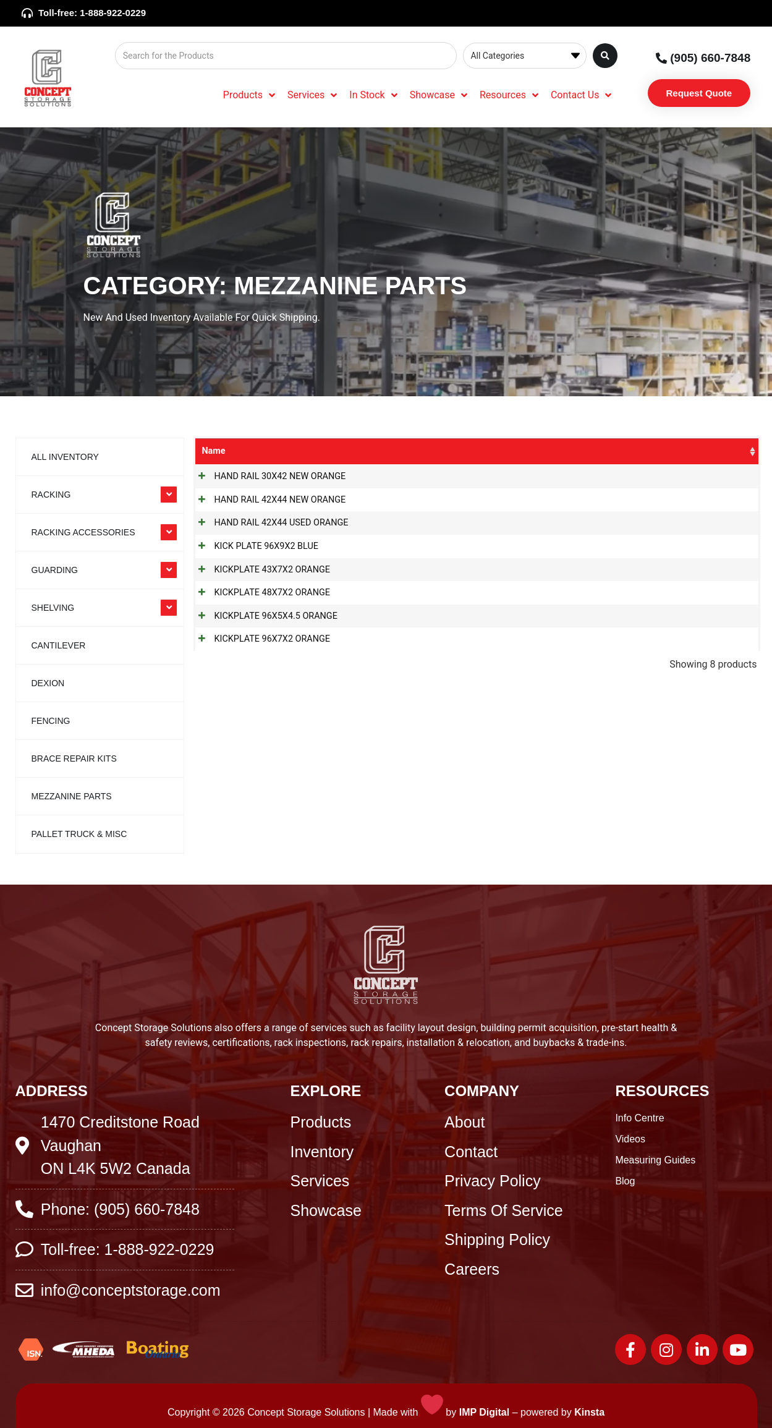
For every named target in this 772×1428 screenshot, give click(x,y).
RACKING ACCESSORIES (83, 532)
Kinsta (589, 1412)
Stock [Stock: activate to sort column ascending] (712, 451)
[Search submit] (605, 55)
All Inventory (65, 457)
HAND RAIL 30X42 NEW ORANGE (267, 476)
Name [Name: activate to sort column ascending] (213, 451)
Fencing (51, 721)
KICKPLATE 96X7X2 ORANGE (259, 639)
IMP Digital (484, 1412)
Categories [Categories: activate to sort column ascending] (402, 451)
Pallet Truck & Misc (79, 834)
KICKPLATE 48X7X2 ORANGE (259, 592)
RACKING (51, 494)
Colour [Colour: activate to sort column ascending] (656, 451)
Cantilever (59, 645)
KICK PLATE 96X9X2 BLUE (253, 546)
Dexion (48, 683)
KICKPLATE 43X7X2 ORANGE (259, 569)
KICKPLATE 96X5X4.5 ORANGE (262, 616)
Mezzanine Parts (72, 796)
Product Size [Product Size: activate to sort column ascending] (584, 451)
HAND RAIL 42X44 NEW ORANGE (267, 500)
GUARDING (55, 570)
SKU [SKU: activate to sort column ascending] (485, 451)
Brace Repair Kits (74, 758)
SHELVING (53, 608)
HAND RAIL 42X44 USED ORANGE (268, 522)
